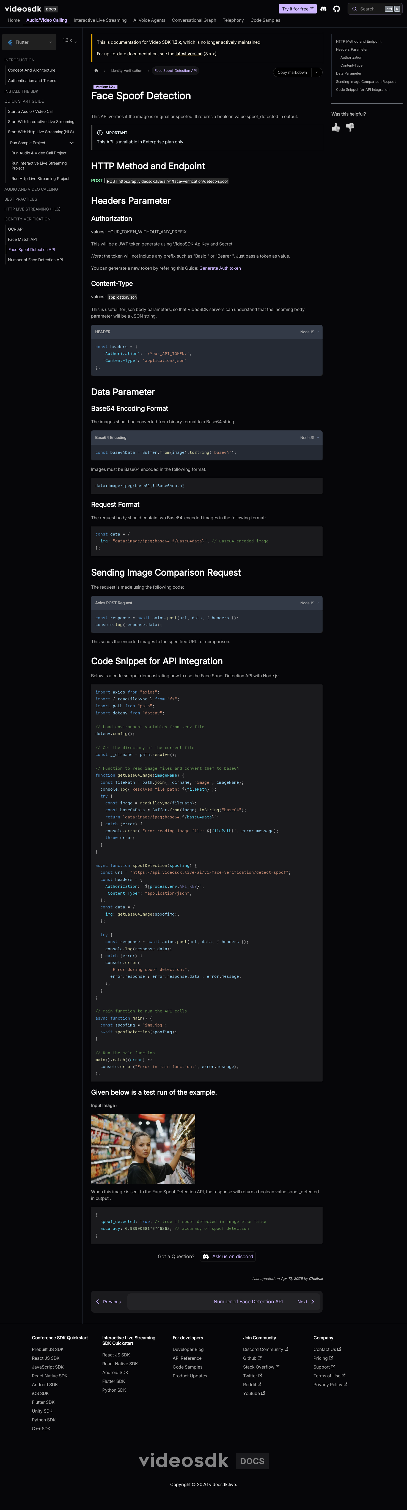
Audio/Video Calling (46, 20)
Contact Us (327, 1349)
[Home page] (96, 70)
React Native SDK (50, 1375)
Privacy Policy (330, 1384)
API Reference (187, 1358)
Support (324, 1367)
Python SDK (44, 1419)
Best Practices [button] (20, 199)
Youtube (254, 1393)
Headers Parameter (352, 49)
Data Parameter (348, 73)
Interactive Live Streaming (100, 20)
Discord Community (265, 1349)
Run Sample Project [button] (27, 142)
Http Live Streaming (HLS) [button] (32, 209)
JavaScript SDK (48, 1367)
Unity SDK (42, 1411)
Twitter (252, 1375)
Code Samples (265, 20)
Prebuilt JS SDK (48, 1349)
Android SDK (45, 1384)
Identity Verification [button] (27, 219)
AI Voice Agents (149, 20)
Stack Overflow (261, 1367)
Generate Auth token (220, 268)
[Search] (375, 9)
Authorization (351, 57)
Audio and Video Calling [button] (31, 189)
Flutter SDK (43, 1402)
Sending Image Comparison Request (366, 82)
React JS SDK (46, 1358)
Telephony (233, 20)
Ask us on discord (227, 1256)
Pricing (323, 1358)
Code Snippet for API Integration (362, 90)
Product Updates (190, 1375)
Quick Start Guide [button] (24, 101)
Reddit (252, 1384)
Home (14, 20)
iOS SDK (40, 1393)
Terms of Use (329, 1375)
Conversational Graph (194, 20)
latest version (188, 53)
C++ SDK (41, 1428)
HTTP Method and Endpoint (358, 41)
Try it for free (298, 9)
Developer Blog (188, 1349)
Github (252, 1358)
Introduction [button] (19, 60)
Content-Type (351, 65)
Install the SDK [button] (21, 91)
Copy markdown (292, 72)
